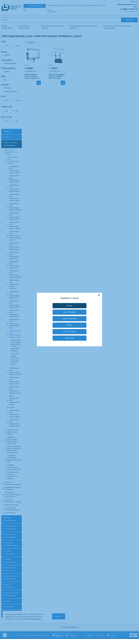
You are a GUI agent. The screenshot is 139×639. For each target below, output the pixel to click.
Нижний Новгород (69, 318)
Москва (69, 305)
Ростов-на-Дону (69, 331)
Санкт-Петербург (69, 312)
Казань (69, 325)
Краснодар (69, 338)
